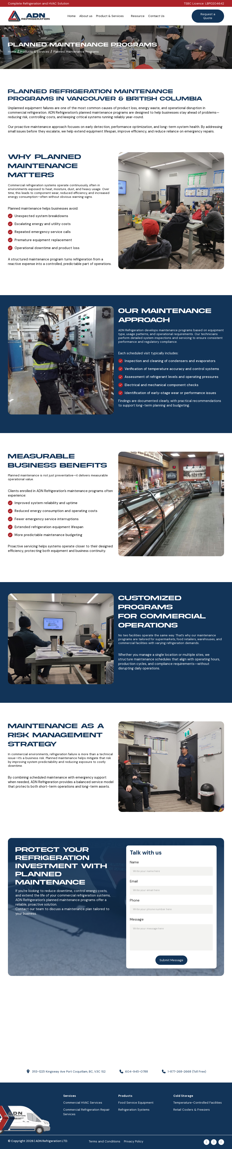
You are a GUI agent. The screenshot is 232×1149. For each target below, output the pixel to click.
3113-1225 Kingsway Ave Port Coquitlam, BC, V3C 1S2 (69, 1071)
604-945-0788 (136, 1071)
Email (134, 881)
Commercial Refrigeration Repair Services (86, 1112)
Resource (138, 16)
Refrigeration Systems (134, 1110)
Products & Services (34, 52)
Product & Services (110, 16)
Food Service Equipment (135, 1103)
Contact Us (156, 16)
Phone (135, 900)
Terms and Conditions (104, 1141)
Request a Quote (208, 16)
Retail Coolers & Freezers (191, 1110)
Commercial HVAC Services (82, 1103)
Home (72, 16)
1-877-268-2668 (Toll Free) (187, 1071)
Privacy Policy (133, 1141)
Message (137, 919)
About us (85, 16)
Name (134, 862)
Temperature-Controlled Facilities (197, 1103)
